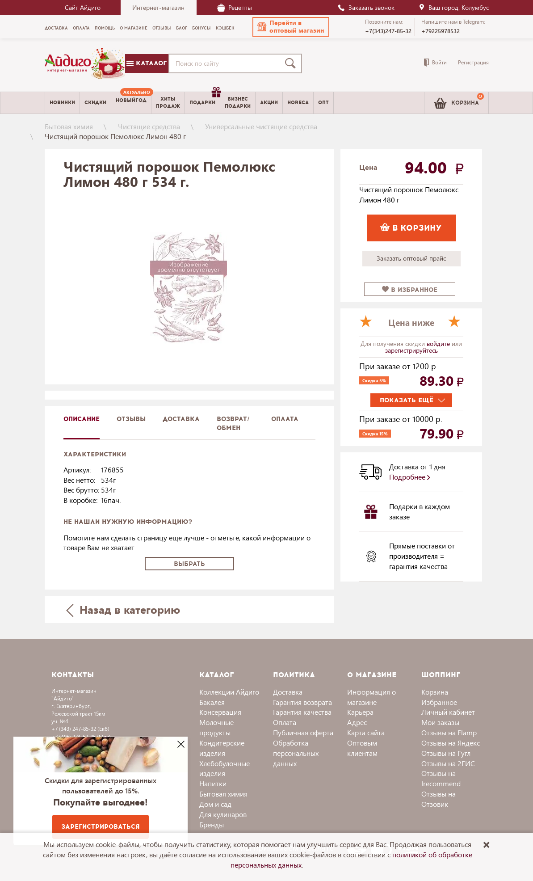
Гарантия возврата (302, 702)
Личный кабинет (448, 712)
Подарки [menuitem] (204, 99)
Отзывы (131, 419)
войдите (439, 343)
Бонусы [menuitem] (201, 28)
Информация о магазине (371, 697)
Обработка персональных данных (296, 753)
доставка (181, 419)
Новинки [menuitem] (62, 102)
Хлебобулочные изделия (224, 768)
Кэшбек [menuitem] (225, 28)
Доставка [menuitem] (56, 28)
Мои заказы (440, 722)
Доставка (287, 691)
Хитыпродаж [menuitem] (168, 102)
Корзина (434, 691)
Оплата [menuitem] (81, 28)
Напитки (213, 783)
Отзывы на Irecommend (441, 778)
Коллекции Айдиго (229, 691)
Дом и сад (215, 804)
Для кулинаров (223, 814)
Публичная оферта (303, 732)
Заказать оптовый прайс (411, 258)
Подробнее (409, 476)
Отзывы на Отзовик (438, 799)
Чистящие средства (149, 126)
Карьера (360, 712)
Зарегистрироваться (100, 826)
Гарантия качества (302, 712)
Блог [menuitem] (181, 28)
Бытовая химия (69, 126)
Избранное (439, 702)
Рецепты (234, 7)
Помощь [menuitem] (105, 28)
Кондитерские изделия (221, 748)
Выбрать (189, 564)
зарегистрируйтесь (411, 350)
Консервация (220, 712)
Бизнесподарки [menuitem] (238, 102)
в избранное (409, 290)
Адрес (357, 722)
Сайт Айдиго (83, 7)
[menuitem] (131, 103)
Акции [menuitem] (269, 102)
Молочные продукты (216, 727)
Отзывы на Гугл (445, 753)
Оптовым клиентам (362, 748)
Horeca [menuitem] (298, 102)
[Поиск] (292, 63)
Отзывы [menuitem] (161, 28)
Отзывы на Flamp (449, 732)
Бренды (211, 824)
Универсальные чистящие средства (261, 126)
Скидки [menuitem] (95, 102)
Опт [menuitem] (323, 102)
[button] (290, 27)
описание (81, 419)
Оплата (284, 419)
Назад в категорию (123, 609)
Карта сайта (366, 732)
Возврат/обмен (233, 423)
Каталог (146, 63)
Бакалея (212, 702)
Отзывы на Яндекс (450, 742)
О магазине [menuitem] (133, 28)
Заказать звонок (366, 7)
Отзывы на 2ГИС (448, 763)
